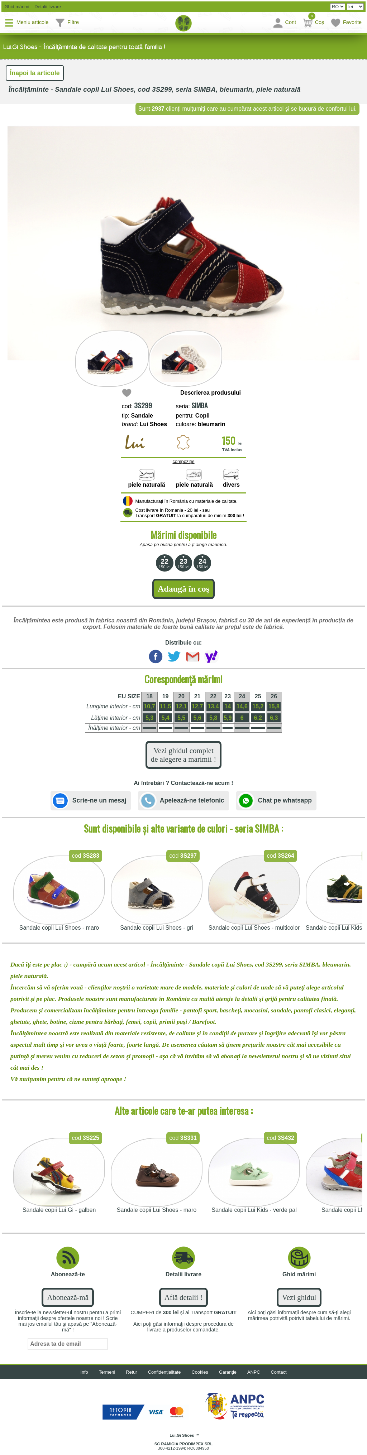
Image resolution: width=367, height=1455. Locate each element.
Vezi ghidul (299, 1297)
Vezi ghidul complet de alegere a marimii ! (183, 754)
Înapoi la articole (35, 73)
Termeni (107, 1372)
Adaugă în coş (183, 588)
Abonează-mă (67, 1297)
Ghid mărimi (16, 6)
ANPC (253, 1372)
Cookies (200, 1372)
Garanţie (228, 1372)
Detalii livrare (46, 6)
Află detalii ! (183, 1297)
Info (84, 1372)
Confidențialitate (164, 1372)
